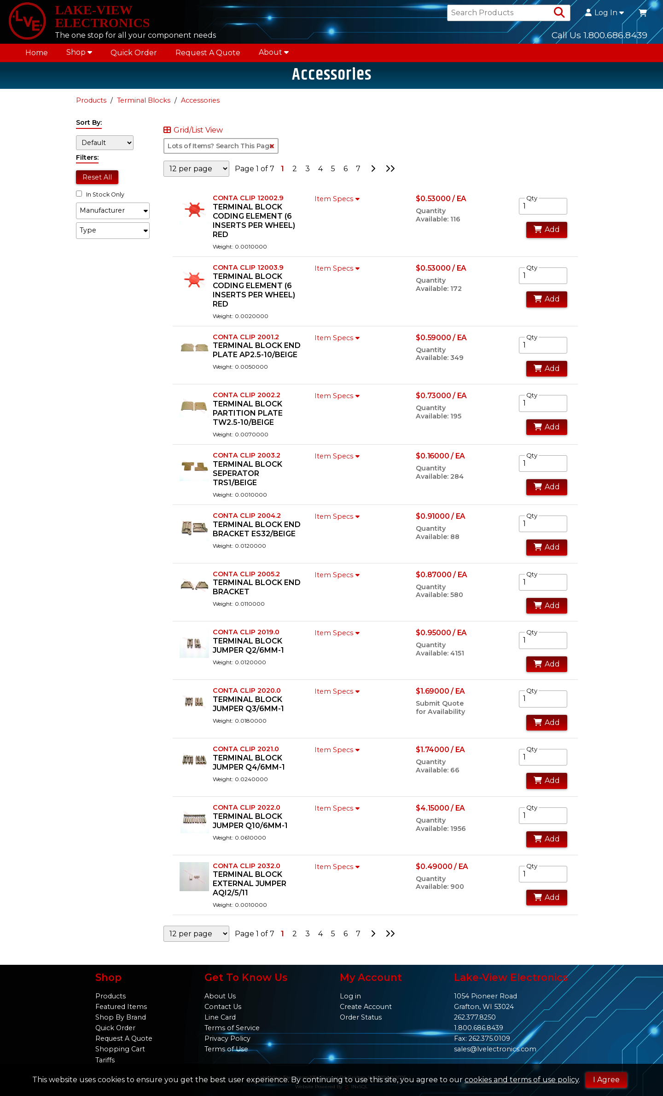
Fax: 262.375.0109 (482, 1038)
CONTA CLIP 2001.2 (246, 342)
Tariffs (105, 1060)
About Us (220, 996)
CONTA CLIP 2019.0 (246, 637)
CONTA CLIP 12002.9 (248, 203)
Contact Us (222, 1007)
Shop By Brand (120, 1017)
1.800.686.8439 (478, 1028)
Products (91, 105)
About (274, 55)
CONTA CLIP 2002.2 (246, 400)
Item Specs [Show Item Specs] (338, 204)
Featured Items (121, 1007)
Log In (604, 15)
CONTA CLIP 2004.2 (247, 520)
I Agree (606, 1079)
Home (36, 56)
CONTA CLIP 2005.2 (246, 579)
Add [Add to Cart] (547, 235)
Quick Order (133, 56)
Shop (79, 55)
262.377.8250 (475, 1017)
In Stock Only (100, 199)
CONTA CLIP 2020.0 (247, 696)
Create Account (366, 1007)
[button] (113, 216)
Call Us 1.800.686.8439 (599, 36)
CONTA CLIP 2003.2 (246, 460)
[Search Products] (559, 14)
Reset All (97, 182)
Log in (350, 996)
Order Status (361, 1017)
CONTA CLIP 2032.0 (246, 871)
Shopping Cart (120, 1049)
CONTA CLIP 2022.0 (246, 812)
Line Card (220, 1017)
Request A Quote (207, 56)
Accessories (200, 105)
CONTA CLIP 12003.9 (248, 272)
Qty (531, 203)
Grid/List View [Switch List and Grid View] (193, 135)
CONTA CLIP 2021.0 (246, 754)
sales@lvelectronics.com (495, 1049)
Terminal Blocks (143, 105)
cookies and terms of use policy (522, 1079)
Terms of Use (226, 1049)
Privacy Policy (227, 1038)
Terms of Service (232, 1028)
